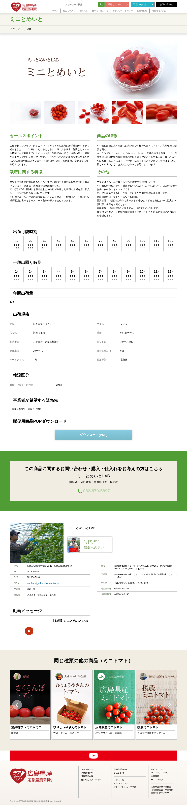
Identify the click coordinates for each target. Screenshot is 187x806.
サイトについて (158, 770)
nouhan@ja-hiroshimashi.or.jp (40, 584)
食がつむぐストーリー (91, 781)
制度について (87, 774)
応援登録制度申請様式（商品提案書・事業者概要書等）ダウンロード (162, 791)
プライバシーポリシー (161, 774)
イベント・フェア (122, 784)
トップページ (87, 770)
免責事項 (155, 777)
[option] (30, 706)
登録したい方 (114, 4)
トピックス (119, 781)
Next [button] (169, 706)
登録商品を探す (88, 777)
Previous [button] (17, 706)
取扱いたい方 (139, 4)
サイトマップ (157, 781)
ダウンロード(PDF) (93, 435)
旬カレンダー (120, 774)
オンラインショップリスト (126, 788)
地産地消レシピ (121, 770)
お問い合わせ (166, 4)
